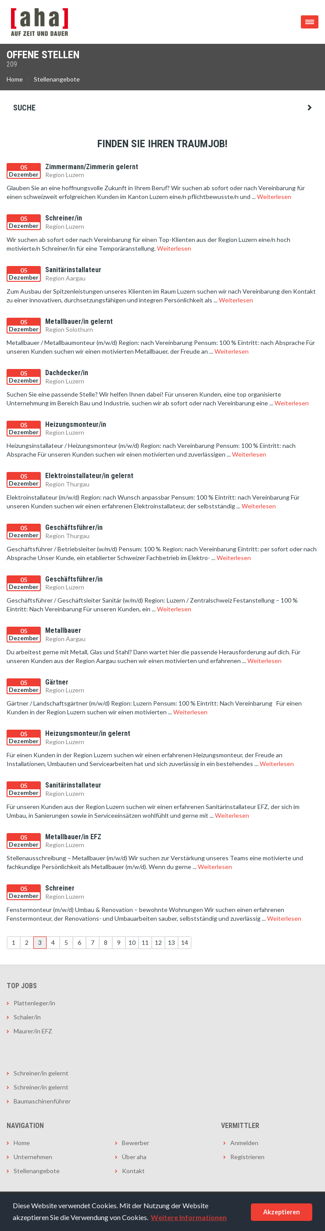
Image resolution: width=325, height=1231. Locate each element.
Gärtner (56, 682)
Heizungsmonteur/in (75, 424)
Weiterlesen (274, 196)
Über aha (134, 1156)
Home (15, 79)
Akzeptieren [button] (281, 1212)
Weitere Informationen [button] (189, 1217)
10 (132, 942)
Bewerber (135, 1142)
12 (158, 942)
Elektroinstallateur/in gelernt (89, 476)
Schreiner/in (63, 218)
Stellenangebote (57, 79)
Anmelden (244, 1142)
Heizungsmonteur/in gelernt (87, 733)
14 (184, 942)
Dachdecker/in (66, 373)
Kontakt (133, 1170)
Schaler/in (27, 1017)
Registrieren (247, 1156)
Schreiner (60, 888)
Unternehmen (33, 1156)
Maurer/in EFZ (33, 1031)
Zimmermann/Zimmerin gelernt (91, 167)
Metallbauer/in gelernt (79, 321)
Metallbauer (63, 630)
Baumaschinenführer (42, 1101)
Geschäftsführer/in (74, 527)
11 (145, 942)
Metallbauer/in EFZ (73, 837)
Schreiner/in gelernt (41, 1073)
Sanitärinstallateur (73, 270)
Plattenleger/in (34, 1003)
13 (171, 942)
